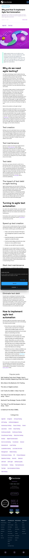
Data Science (10, 531)
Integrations (3, 529)
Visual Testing (10, 533)
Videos (16, 531)
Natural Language (10, 524)
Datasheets (17, 537)
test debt (16, 175)
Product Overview (3, 522)
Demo (2, 533)
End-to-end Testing (11, 535)
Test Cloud (21, 354)
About (23, 522)
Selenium (6, 117)
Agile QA (4, 25)
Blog (16, 522)
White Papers (17, 529)
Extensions (2, 531)
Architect (9, 522)
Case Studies (17, 535)
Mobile (9, 543)
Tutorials (16, 533)
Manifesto (23, 531)
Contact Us (23, 529)
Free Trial (2, 537)
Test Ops (10, 25)
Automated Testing (11, 545)
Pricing (2, 535)
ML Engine (9, 529)
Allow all (14, 283)
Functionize (21, 217)
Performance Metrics (10, 541)
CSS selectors (11, 147)
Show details (22, 279)
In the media (24, 533)
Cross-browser (10, 537)
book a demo (5, 367)
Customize (14, 287)
